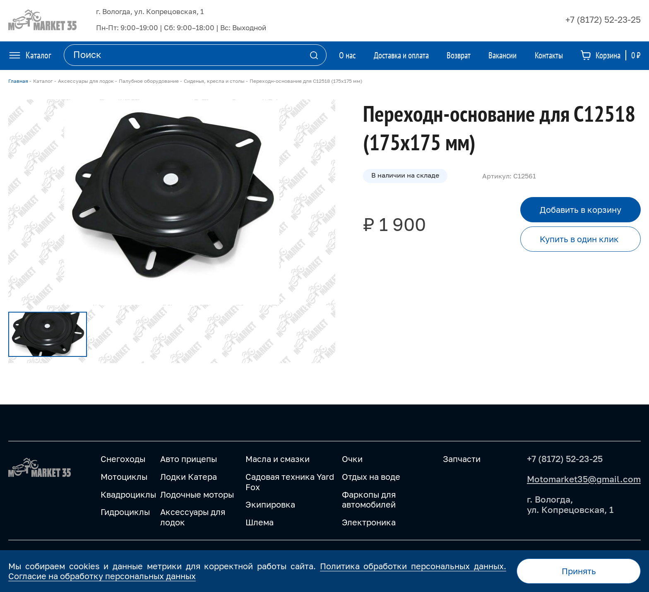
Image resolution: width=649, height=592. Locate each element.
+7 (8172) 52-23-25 (603, 19)
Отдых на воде (371, 476)
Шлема (259, 522)
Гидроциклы (125, 512)
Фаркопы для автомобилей (369, 499)
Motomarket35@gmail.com (584, 479)
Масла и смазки (277, 459)
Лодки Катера (188, 476)
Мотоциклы (124, 476)
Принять (579, 571)
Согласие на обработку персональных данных (102, 576)
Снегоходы (123, 459)
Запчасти (462, 459)
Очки (352, 459)
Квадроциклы (128, 494)
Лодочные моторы (197, 494)
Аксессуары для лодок (192, 517)
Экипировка (270, 504)
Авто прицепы (188, 459)
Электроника (369, 522)
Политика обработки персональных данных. (413, 566)
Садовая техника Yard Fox (289, 482)
